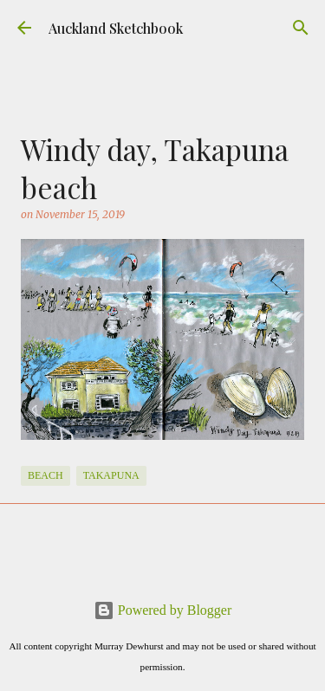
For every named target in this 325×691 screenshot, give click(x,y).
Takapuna (111, 475)
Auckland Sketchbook (116, 28)
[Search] (300, 27)
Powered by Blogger (163, 610)
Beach (45, 475)
